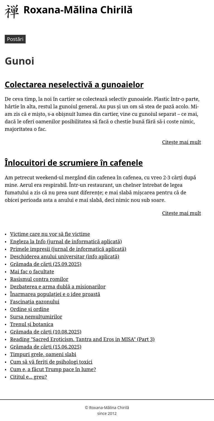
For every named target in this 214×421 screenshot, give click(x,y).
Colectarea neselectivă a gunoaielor (74, 84)
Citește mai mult (181, 142)
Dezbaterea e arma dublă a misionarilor (58, 286)
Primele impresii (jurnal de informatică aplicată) (68, 249)
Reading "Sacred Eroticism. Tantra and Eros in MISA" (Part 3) (82, 339)
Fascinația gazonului (34, 301)
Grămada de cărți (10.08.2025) (45, 331)
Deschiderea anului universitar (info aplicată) (64, 256)
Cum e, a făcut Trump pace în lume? (53, 369)
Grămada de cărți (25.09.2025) (45, 264)
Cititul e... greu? (28, 376)
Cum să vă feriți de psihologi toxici (51, 361)
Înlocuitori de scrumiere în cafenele (74, 162)
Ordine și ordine (29, 309)
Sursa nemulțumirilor (36, 316)
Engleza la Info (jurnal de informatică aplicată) (66, 241)
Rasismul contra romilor (39, 279)
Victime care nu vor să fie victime (50, 234)
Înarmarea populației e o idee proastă (55, 294)
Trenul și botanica (31, 324)
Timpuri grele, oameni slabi (43, 354)
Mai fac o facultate (32, 271)
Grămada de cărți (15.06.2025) (45, 346)
